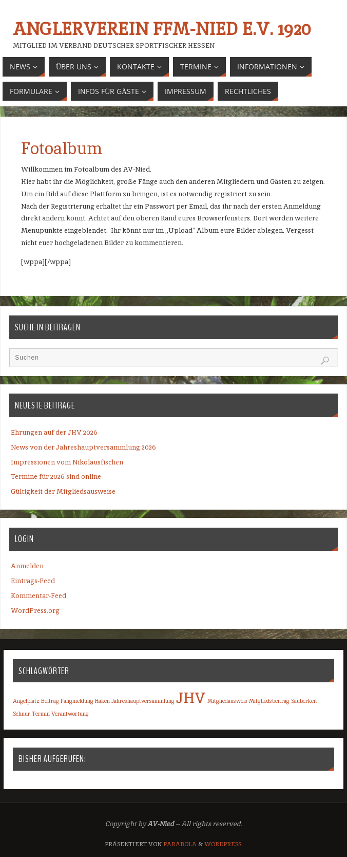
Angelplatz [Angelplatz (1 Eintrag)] (26, 700)
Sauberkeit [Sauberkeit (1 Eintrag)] (304, 700)
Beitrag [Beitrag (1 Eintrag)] (50, 700)
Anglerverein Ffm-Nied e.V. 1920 (162, 29)
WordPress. (223, 844)
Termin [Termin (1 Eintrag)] (41, 713)
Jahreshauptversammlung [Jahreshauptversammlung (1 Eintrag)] (143, 700)
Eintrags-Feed (33, 580)
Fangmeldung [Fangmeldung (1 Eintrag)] (77, 700)
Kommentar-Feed (38, 595)
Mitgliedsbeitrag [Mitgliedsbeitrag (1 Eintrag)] (269, 700)
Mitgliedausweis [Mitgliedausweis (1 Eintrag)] (227, 700)
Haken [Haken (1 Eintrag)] (102, 700)
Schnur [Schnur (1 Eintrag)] (21, 713)
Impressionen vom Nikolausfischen (67, 462)
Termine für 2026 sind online (56, 476)
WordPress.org (35, 610)
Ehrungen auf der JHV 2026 (54, 432)
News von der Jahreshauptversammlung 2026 (83, 447)
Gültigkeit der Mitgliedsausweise (63, 491)
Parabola (180, 844)
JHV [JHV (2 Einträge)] (191, 697)
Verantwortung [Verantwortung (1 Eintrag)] (70, 713)
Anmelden (27, 566)
